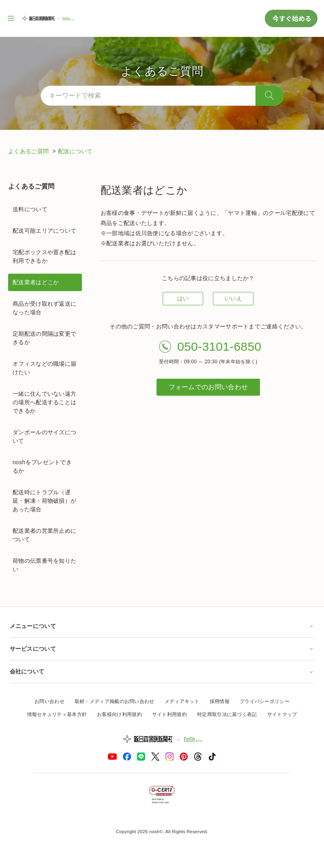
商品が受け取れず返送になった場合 (44, 307)
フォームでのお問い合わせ (208, 387)
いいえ (233, 298)
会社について (162, 671)
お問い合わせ (49, 701)
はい (183, 298)
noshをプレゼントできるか (42, 466)
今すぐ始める (291, 18)
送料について (30, 209)
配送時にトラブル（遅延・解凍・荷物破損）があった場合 (44, 500)
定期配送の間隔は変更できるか (44, 337)
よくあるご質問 (29, 151)
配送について (75, 151)
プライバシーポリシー (265, 701)
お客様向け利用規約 (119, 714)
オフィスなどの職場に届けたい (44, 367)
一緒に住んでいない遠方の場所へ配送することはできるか (44, 402)
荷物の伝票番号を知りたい (44, 564)
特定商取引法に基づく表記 (227, 714)
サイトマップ (282, 714)
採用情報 (220, 701)
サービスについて (162, 648)
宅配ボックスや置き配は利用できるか (44, 256)
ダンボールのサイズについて (44, 436)
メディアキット (182, 701)
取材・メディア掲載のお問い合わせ (114, 701)
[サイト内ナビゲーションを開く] (11, 18)
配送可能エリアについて (44, 230)
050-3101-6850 (219, 346)
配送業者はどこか (36, 282)
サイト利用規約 (169, 714)
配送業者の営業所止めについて (44, 534)
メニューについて (162, 626)
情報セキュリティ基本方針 (57, 714)
